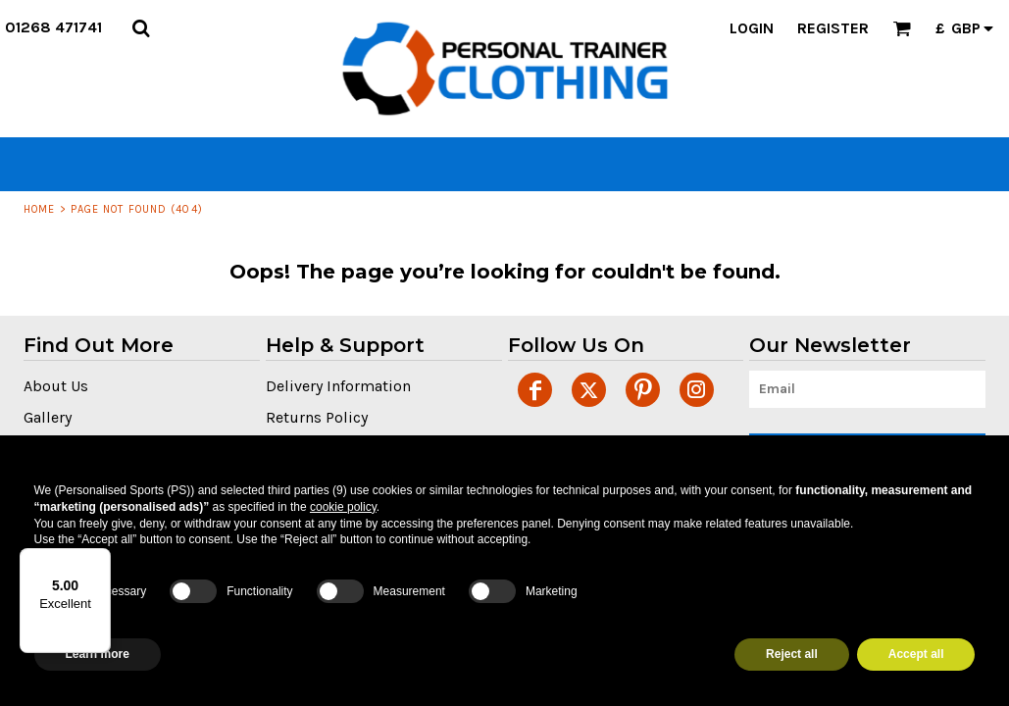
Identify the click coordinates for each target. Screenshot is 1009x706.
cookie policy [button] (343, 507)
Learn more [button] (97, 654)
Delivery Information (338, 386)
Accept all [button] (916, 654)
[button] (141, 28)
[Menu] (99, 560)
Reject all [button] (792, 654)
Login (752, 28)
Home (39, 209)
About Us (56, 386)
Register (833, 28)
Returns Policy (317, 417)
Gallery (48, 417)
